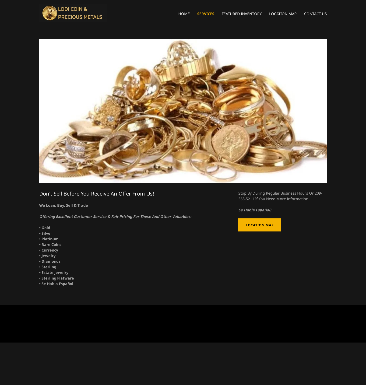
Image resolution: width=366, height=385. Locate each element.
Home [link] (184, 13)
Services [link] (205, 13)
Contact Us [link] (315, 13)
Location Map (260, 225)
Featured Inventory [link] (242, 13)
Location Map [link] (283, 13)
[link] (73, 12)
